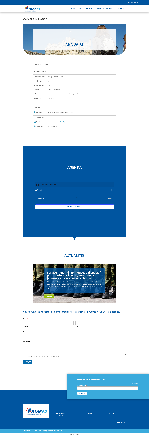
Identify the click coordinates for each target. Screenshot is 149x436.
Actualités (89, 9)
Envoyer (28, 362)
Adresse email (82, 385)
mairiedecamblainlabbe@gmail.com (59, 122)
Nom (76, 326)
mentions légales (120, 422)
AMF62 (81, 9)
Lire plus (49, 296)
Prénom (25, 326)
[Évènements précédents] (40, 198)
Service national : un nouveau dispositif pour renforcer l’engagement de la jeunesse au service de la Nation (74, 275)
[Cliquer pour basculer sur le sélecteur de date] (39, 189)
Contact (119, 9)
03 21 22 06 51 (52, 117)
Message (27, 341)
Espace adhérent (133, 2)
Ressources (107, 9)
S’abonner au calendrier (73, 206)
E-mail (26, 331)
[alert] (74, 184)
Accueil (74, 9)
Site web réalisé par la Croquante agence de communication (42, 431)
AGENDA (98, 9)
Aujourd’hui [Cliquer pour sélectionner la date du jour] (75, 198)
